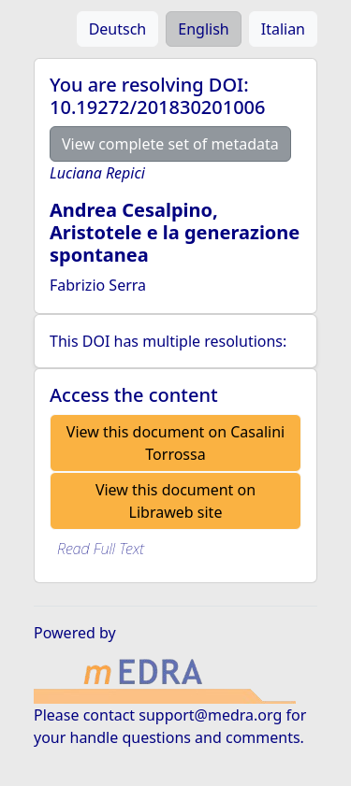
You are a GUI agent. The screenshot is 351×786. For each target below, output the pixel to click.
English (203, 29)
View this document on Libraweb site (175, 500)
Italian (283, 29)
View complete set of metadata (170, 144)
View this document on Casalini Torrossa (175, 443)
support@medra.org (210, 715)
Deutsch (118, 29)
